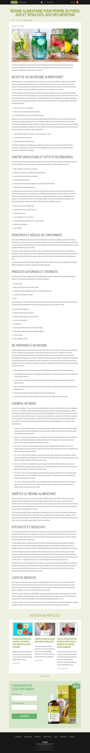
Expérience (38, 737)
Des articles (63, 737)
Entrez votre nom (16, 694)
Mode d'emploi (47, 737)
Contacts (72, 737)
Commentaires (28, 737)
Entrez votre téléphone (18, 703)
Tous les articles (45, 676)
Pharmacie (18, 737)
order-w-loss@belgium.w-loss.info (45, 744)
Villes (55, 737)
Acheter (24, 716)
